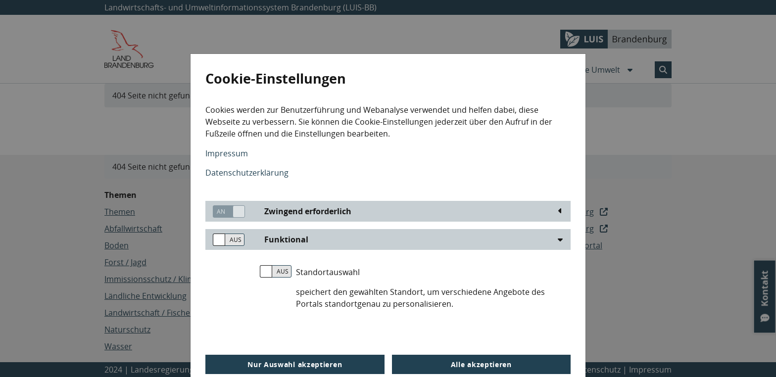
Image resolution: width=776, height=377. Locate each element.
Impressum (226, 153)
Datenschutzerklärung (247, 172)
